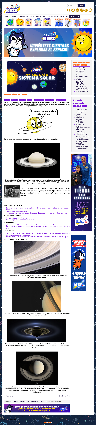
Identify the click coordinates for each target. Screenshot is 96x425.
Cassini (30, 100)
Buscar (81, 5)
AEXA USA (64, 16)
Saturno (7, 100)
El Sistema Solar (39, 100)
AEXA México (53, 16)
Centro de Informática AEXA (23, 16)
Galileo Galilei (50, 100)
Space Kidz (74, 16)
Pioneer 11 (14, 100)
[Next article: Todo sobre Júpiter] (64, 396)
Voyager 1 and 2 (60, 100)
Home (7, 16)
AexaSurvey (40, 16)
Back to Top (87, 420)
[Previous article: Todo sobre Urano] (9, 396)
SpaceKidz (22, 100)
